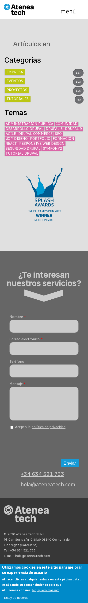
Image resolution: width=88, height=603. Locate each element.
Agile (11, 134)
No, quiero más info (45, 590)
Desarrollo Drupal (24, 129)
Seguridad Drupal (23, 148)
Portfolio (40, 139)
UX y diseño (17, 139)
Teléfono (16, 361)
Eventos (15, 81)
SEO (58, 134)
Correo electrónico (26, 339)
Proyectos (17, 90)
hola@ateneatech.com (48, 488)
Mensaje (17, 384)
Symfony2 (52, 148)
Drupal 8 (54, 129)
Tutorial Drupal (22, 153)
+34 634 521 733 (42, 477)
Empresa (15, 72)
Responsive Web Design (42, 143)
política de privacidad (48, 430)
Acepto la (40, 430)
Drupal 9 (73, 129)
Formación (63, 139)
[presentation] (45, 446)
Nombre (17, 317)
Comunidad (66, 124)
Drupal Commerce (35, 134)
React (11, 143)
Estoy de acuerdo (16, 597)
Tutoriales (18, 99)
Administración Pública (29, 124)
